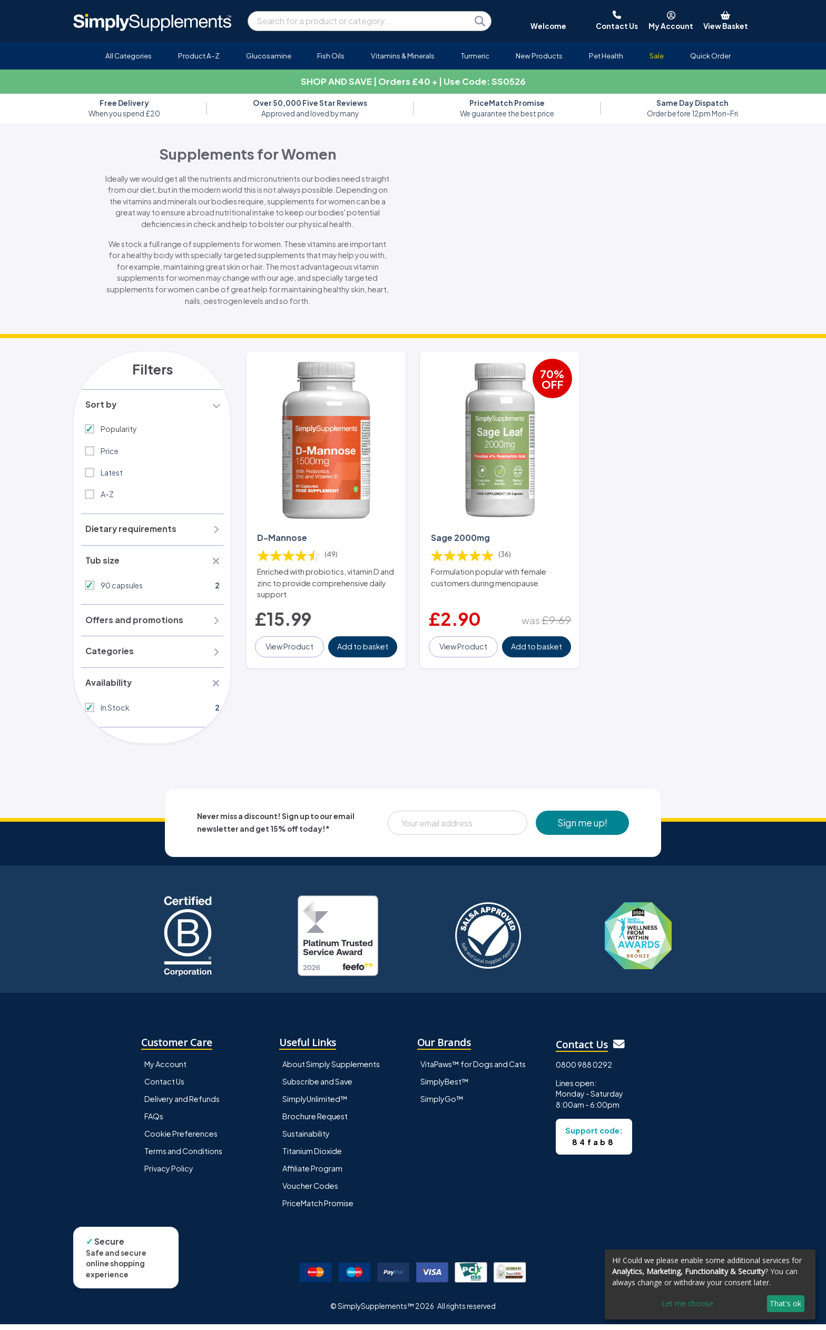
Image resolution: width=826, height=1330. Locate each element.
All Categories (128, 55)
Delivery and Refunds (182, 1104)
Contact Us (164, 1087)
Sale (657, 55)
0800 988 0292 (584, 1070)
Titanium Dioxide (312, 1156)
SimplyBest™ (444, 1087)
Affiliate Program (312, 1174)
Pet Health (606, 55)
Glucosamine (268, 55)
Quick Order (710, 55)
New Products (539, 55)
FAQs (153, 1122)
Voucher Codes (310, 1191)
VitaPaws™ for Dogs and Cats (473, 1070)
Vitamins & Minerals (403, 55)
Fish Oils (331, 55)
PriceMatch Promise (317, 1209)
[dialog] (710, 1284)
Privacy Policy (168, 1174)
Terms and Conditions (183, 1156)
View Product (290, 641)
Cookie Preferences (181, 1139)
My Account (165, 1070)
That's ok (785, 1303)
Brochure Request (315, 1122)
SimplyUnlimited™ (315, 1104)
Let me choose (687, 1303)
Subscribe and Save (317, 1087)
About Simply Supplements (331, 1070)
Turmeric (475, 55)
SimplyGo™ (442, 1104)
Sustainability (306, 1139)
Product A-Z (199, 55)
